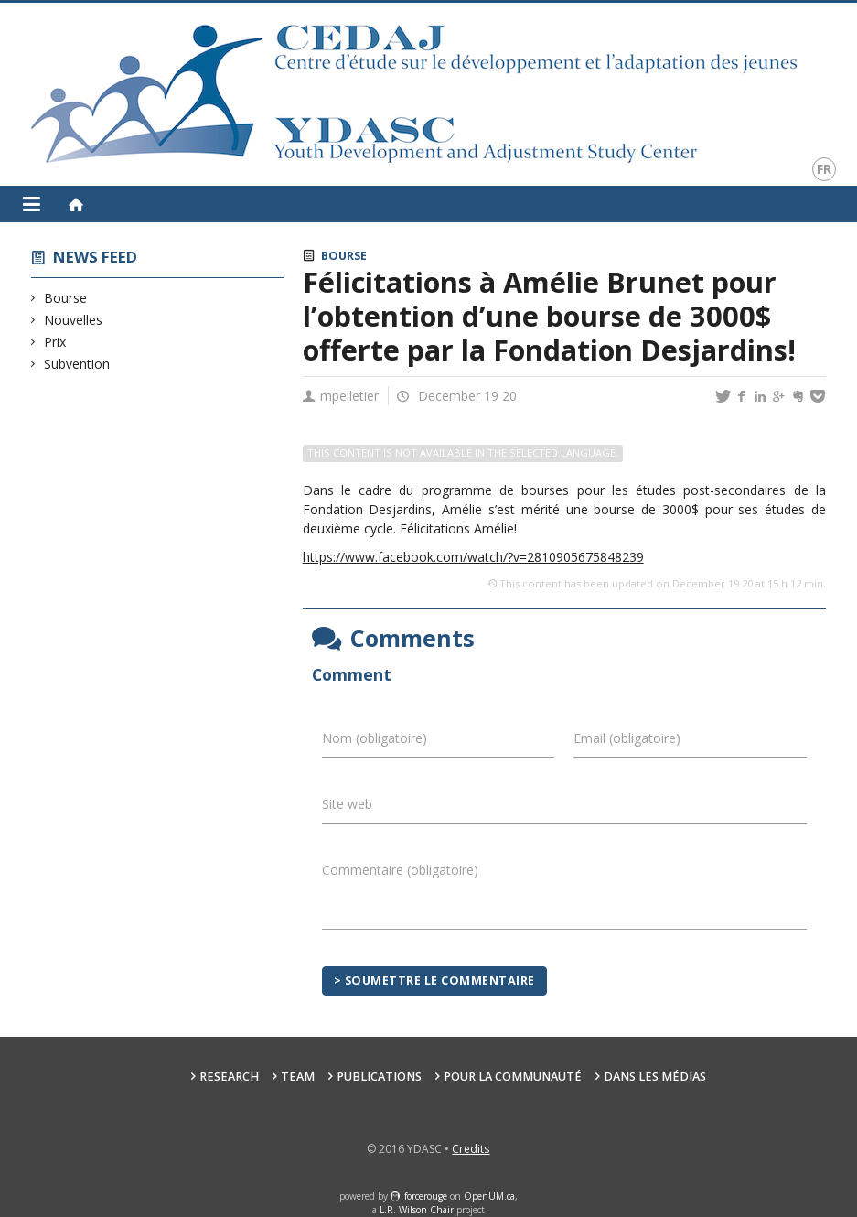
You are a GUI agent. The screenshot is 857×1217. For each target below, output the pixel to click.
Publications (379, 1076)
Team (298, 1076)
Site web (347, 804)
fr (824, 169)
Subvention (77, 363)
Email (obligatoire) (626, 738)
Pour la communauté (513, 1076)
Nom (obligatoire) (374, 738)
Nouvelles (73, 319)
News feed (95, 256)
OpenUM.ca (489, 1196)
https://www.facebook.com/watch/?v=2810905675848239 (473, 556)
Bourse (66, 298)
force (425, 1196)
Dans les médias (655, 1076)
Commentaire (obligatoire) (400, 869)
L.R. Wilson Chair (417, 1209)
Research (229, 1076)
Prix (55, 341)
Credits (470, 1149)
